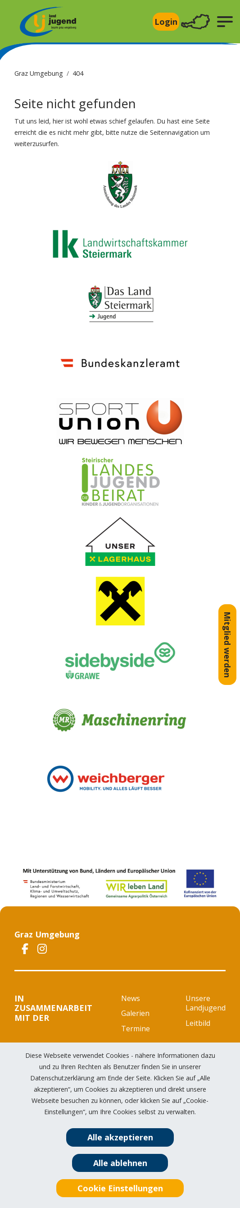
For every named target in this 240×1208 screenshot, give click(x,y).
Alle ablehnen (120, 1162)
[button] (225, 22)
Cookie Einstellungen (120, 1188)
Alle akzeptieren (120, 1137)
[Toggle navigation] (195, 22)
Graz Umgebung (38, 73)
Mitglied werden (227, 644)
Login (165, 21)
